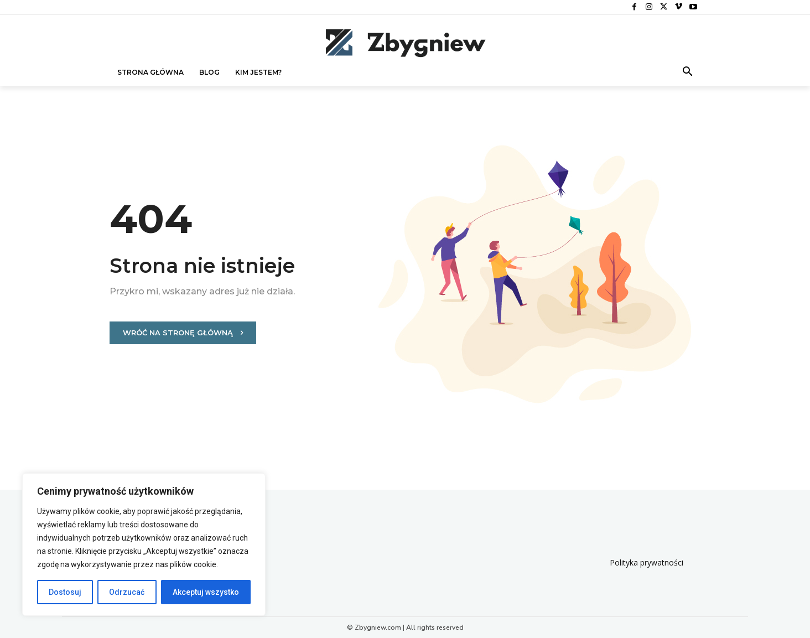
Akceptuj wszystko (206, 592)
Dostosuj (65, 592)
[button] (687, 72)
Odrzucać (126, 592)
